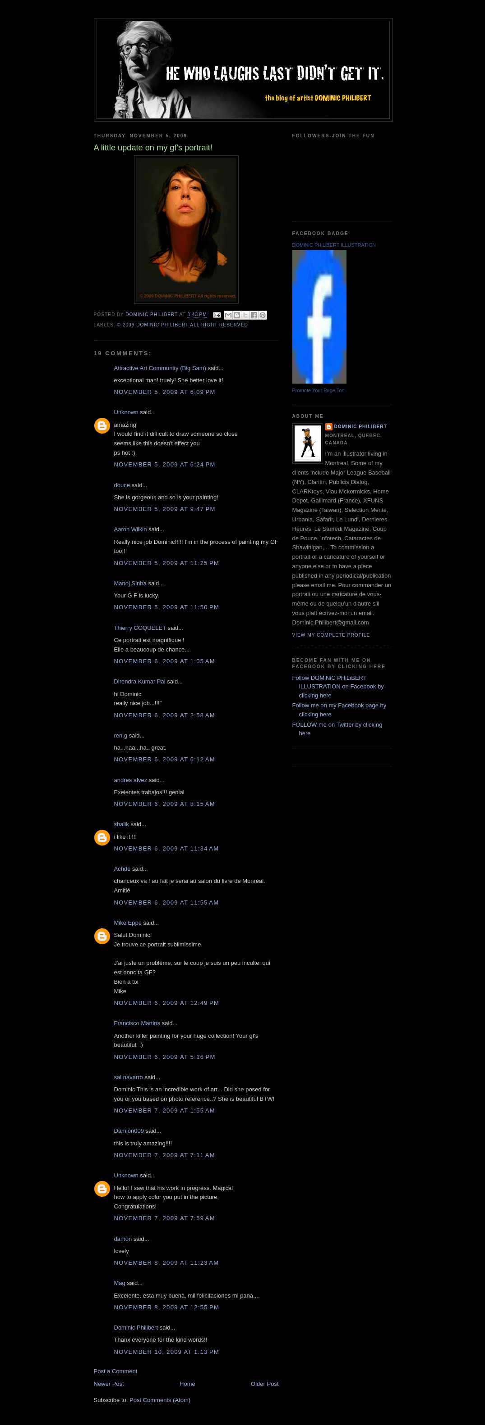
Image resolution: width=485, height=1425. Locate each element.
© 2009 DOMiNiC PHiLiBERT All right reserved (182, 324)
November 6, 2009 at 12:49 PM (167, 1003)
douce (122, 485)
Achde (122, 868)
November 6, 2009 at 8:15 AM (164, 804)
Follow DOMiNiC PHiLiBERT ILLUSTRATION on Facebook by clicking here (338, 686)
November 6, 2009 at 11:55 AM (166, 902)
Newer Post (109, 1383)
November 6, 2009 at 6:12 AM (164, 759)
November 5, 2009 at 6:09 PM (165, 392)
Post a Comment (116, 1371)
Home (187, 1383)
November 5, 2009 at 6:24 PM (165, 464)
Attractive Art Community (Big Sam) (160, 368)
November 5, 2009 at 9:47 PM (165, 509)
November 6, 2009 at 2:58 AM (164, 715)
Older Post (264, 1383)
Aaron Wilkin (130, 529)
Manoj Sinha (130, 583)
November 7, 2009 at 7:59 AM (164, 1218)
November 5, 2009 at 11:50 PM (167, 607)
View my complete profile (331, 635)
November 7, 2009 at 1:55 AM (164, 1110)
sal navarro (128, 1077)
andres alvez (131, 780)
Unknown (126, 412)
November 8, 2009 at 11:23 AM (166, 1262)
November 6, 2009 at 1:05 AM (164, 661)
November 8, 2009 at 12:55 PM (167, 1307)
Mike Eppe (128, 922)
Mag (119, 1283)
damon (123, 1238)
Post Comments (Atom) (159, 1400)
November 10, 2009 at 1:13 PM (167, 1351)
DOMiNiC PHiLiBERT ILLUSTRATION (334, 245)
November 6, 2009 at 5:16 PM (165, 1057)
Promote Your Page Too (318, 390)
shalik (121, 824)
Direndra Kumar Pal (140, 681)
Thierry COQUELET (140, 627)
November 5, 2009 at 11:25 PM (167, 563)
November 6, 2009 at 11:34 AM (166, 848)
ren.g (121, 735)
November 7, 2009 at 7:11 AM (164, 1155)
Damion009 (129, 1130)
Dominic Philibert (136, 1327)
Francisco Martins (137, 1023)
